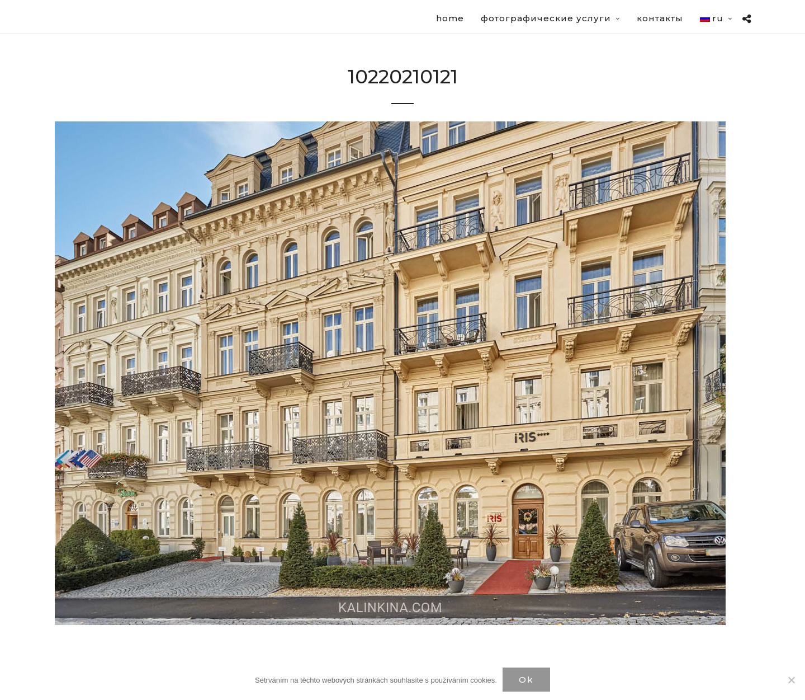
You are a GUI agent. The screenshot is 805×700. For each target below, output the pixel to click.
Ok (526, 679)
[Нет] (791, 679)
